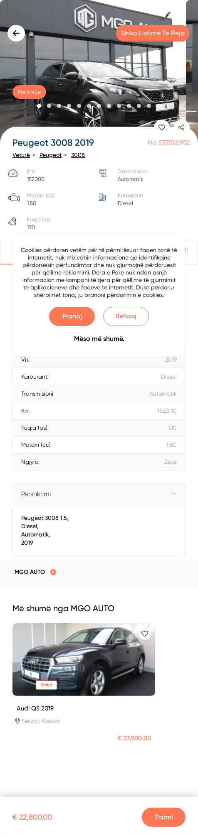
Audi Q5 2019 (35, 708)
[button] (39, 106)
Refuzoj (126, 316)
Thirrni (163, 817)
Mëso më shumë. (99, 339)
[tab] (99, 494)
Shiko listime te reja (153, 33)
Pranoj (72, 316)
